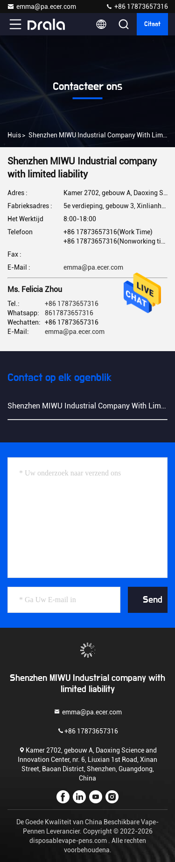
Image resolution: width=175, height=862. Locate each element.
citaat (152, 24)
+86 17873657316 (136, 6)
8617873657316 (69, 313)
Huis (14, 135)
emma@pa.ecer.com (41, 6)
